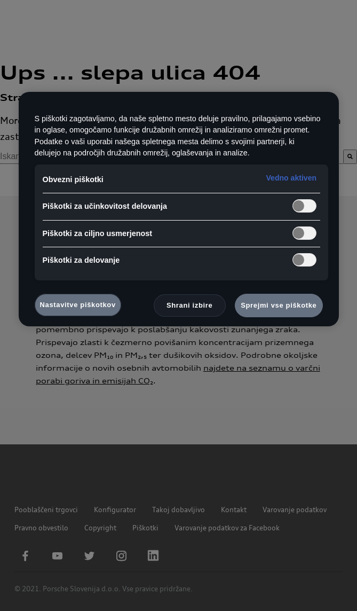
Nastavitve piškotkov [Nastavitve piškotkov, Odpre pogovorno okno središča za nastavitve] (78, 305)
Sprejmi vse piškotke (278, 305)
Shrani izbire (189, 305)
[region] (179, 209)
